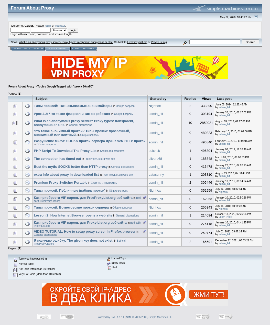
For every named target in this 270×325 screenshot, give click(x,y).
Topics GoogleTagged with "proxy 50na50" (65, 86)
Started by (158, 99)
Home (17, 48)
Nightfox (155, 106)
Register (88, 48)
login (48, 25)
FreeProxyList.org (137, 42)
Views (206, 99)
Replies (190, 99)
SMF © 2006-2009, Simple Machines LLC (150, 317)
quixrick (154, 151)
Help (27, 48)
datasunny (156, 174)
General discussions (80, 125)
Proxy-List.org (159, 42)
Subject (41, 99)
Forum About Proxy (21, 86)
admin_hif (224, 107)
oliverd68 (155, 159)
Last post (224, 99)
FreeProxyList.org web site (100, 158)
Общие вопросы (125, 106)
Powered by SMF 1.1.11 (110, 317)
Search (38, 48)
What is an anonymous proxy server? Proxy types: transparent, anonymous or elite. (66, 42)
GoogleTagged (57, 48)
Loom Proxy (225, 216)
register (60, 25)
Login (75, 48)
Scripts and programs (112, 151)
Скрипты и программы (104, 182)
